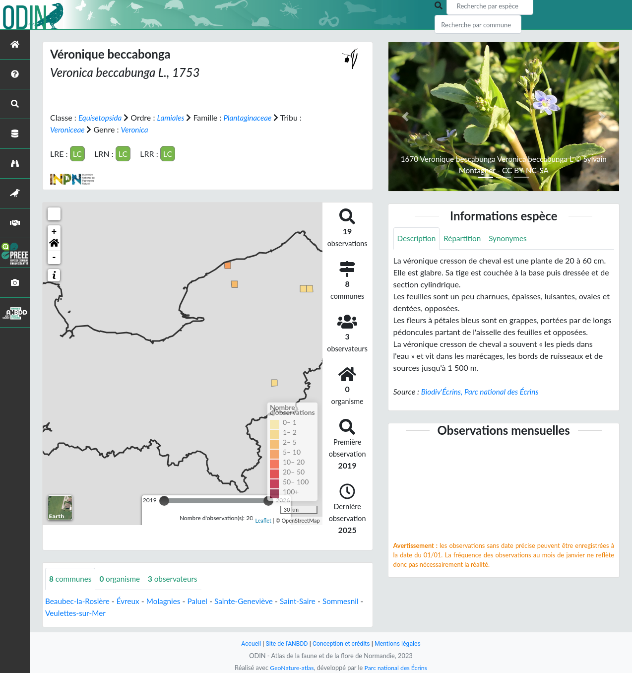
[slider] (164, 500)
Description (417, 238)
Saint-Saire (307, 601)
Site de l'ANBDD (285, 643)
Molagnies (168, 601)
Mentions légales (401, 643)
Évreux (131, 601)
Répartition (464, 238)
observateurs (177, 578)
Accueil (247, 643)
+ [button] (54, 231)
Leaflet (263, 520)
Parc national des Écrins (397, 668)
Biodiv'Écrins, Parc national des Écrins (482, 392)
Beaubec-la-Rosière (79, 601)
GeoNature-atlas (290, 668)
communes (71, 578)
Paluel (203, 601)
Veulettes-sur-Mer (121, 612)
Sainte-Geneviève (251, 601)
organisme (123, 578)
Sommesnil (64, 612)
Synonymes (512, 238)
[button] (54, 244)
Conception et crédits (342, 643)
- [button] (54, 257)
